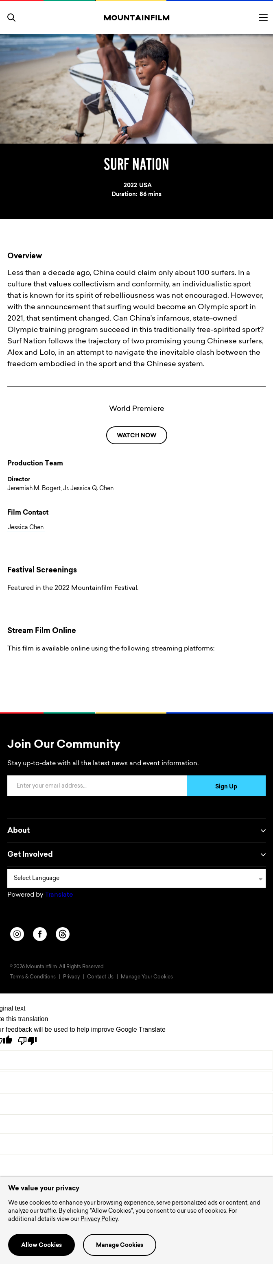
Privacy (71, 977)
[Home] (136, 17)
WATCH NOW (137, 436)
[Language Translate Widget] (136, 878)
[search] (11, 17)
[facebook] (40, 934)
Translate (59, 895)
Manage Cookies (119, 1246)
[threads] (62, 934)
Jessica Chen (26, 528)
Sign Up (226, 787)
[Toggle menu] (263, 17)
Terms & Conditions (33, 977)
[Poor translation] (27, 1041)
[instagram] (17, 934)
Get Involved (136, 855)
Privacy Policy (99, 1220)
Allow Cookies (41, 1246)
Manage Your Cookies (147, 977)
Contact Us (100, 977)
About (136, 831)
